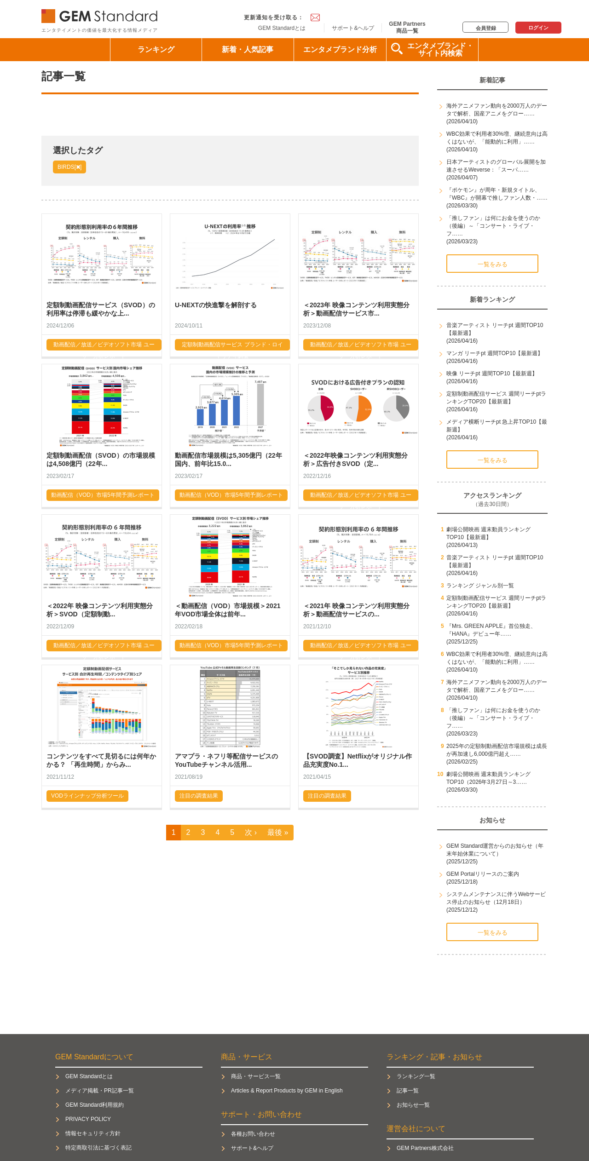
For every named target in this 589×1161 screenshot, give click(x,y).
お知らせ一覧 (413, 1105)
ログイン (538, 27)
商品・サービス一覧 (256, 1076)
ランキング (156, 49)
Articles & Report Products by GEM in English (287, 1090)
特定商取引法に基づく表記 (98, 1147)
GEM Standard (101, 14)
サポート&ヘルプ (353, 28)
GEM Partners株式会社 (425, 1148)
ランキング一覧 (416, 1076)
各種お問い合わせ (253, 1134)
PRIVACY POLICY (88, 1119)
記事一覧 (408, 1090)
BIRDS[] (69, 167)
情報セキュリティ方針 (93, 1133)
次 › (251, 832)
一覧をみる (493, 264)
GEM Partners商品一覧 (407, 27)
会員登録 (486, 28)
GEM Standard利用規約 (94, 1105)
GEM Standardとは (282, 28)
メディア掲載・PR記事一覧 (99, 1090)
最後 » (277, 832)
